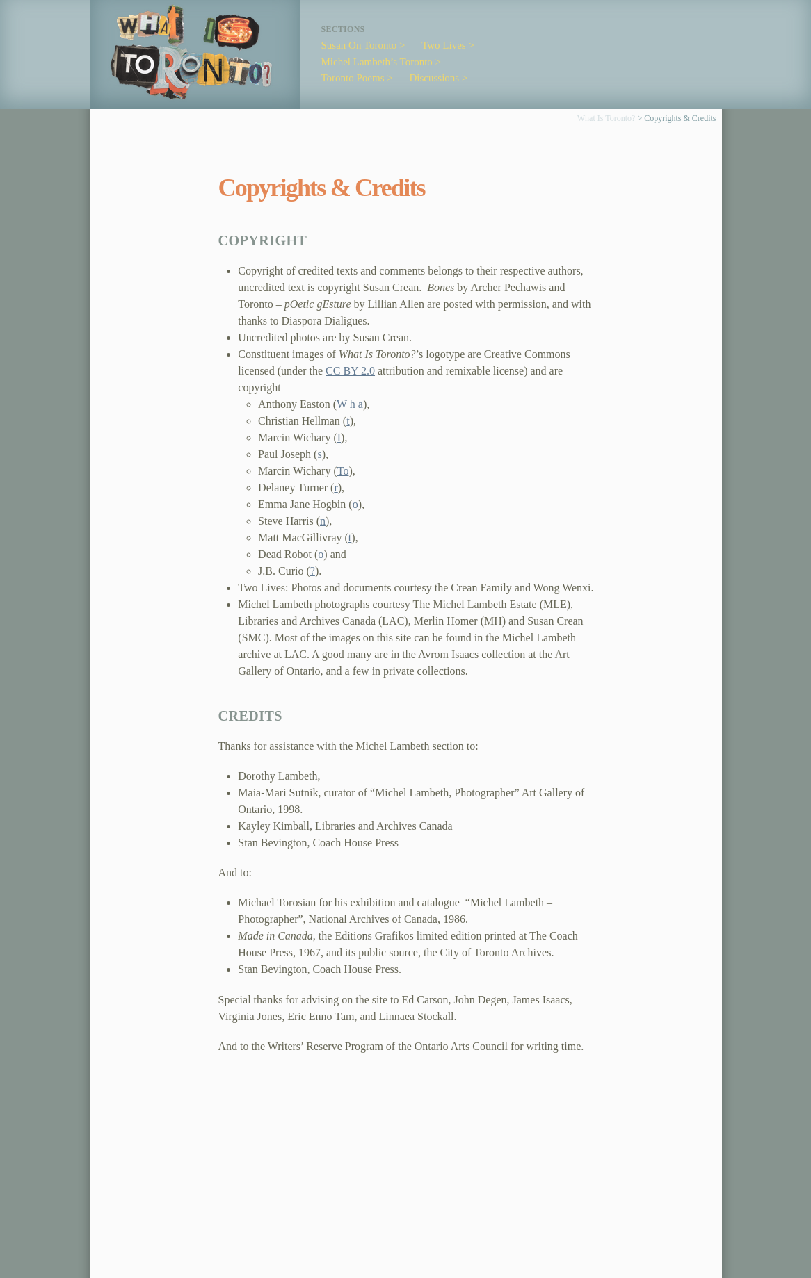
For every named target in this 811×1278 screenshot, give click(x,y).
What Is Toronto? (606, 118)
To (343, 471)
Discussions (435, 77)
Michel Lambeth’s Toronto (377, 61)
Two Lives (443, 45)
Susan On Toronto (359, 45)
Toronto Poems (353, 77)
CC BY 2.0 (350, 371)
